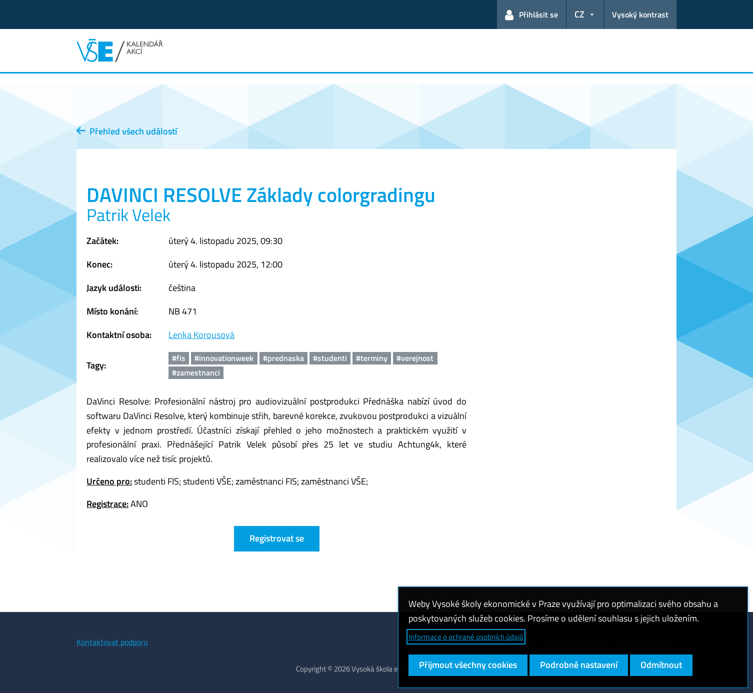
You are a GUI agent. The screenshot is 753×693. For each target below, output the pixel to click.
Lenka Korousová (201, 335)
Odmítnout (661, 665)
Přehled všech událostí (126, 131)
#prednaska (283, 358)
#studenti (330, 358)
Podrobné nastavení (579, 665)
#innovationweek (224, 358)
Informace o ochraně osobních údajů (466, 636)
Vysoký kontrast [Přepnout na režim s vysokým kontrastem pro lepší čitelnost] (640, 14)
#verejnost (415, 358)
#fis (179, 358)
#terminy (372, 358)
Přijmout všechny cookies (468, 665)
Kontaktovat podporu (112, 642)
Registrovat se (277, 538)
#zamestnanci (196, 372)
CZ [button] (579, 14)
